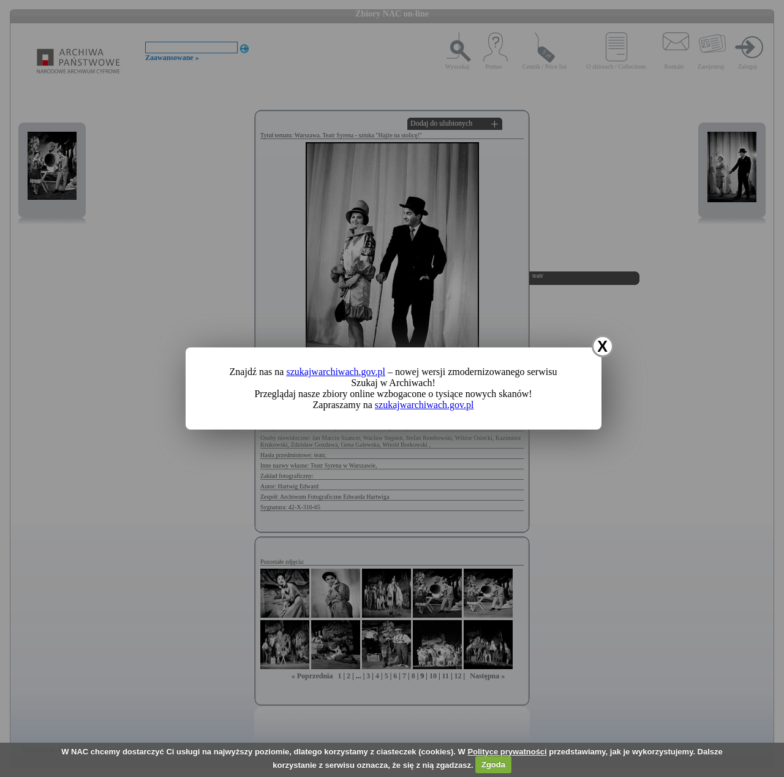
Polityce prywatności (506, 751)
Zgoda (493, 764)
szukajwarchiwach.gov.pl (335, 371)
